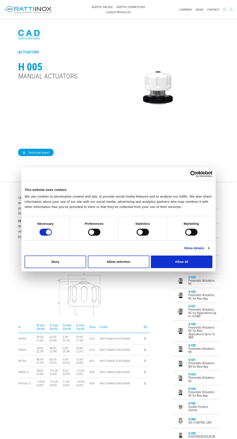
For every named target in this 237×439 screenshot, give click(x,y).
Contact (213, 9)
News (200, 9)
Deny (55, 261)
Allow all (181, 261)
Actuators (28, 52)
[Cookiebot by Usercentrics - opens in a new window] (193, 174)
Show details (194, 248)
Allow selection (118, 261)
